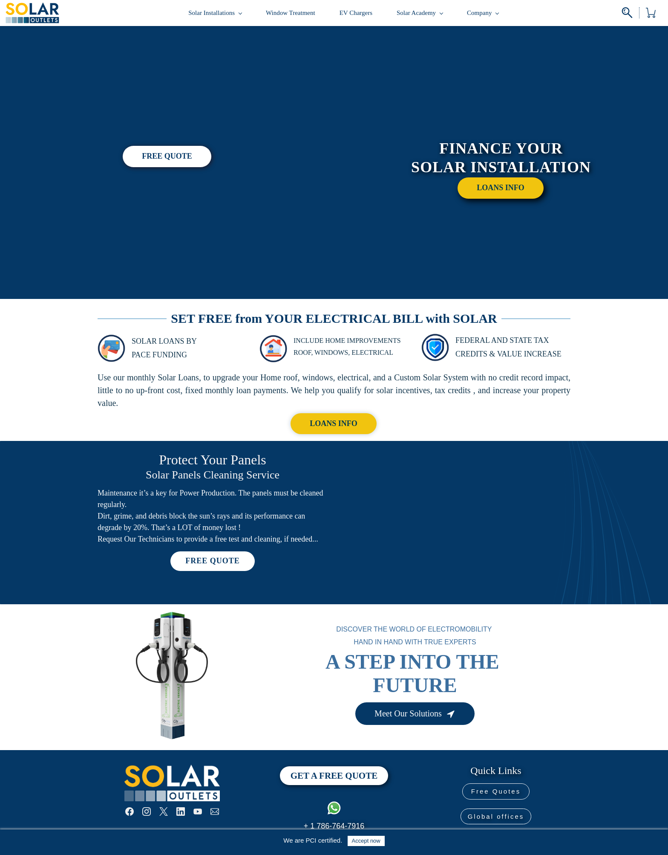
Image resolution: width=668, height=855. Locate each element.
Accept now (366, 841)
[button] (167, 157)
